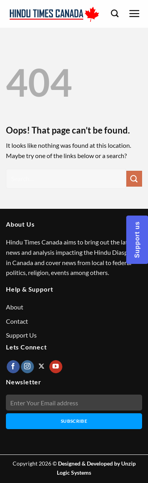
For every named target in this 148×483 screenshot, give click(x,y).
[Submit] (134, 178)
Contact (17, 321)
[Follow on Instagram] (27, 367)
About (14, 307)
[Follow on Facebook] (13, 367)
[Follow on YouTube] (55, 367)
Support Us (21, 335)
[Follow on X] (41, 367)
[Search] (114, 13)
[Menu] (134, 13)
